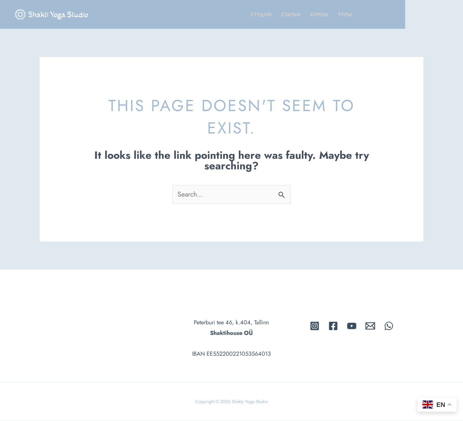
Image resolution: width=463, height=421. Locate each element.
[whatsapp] (388, 326)
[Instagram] (314, 326)
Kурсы (363, 14)
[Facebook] (333, 326)
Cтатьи (334, 14)
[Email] (370, 326)
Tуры (388, 14)
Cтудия (304, 14)
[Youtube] (351, 326)
